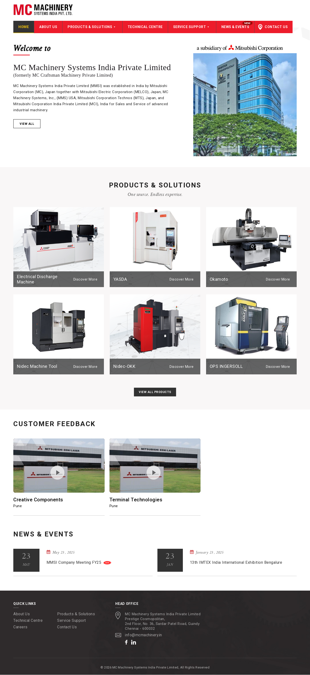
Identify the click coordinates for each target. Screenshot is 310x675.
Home (23, 27)
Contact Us (276, 27)
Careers (20, 627)
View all (27, 124)
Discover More (86, 280)
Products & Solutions (92, 27)
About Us (48, 27)
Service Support (192, 27)
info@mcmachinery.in (144, 635)
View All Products (155, 392)
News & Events (235, 27)
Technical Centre (145, 27)
